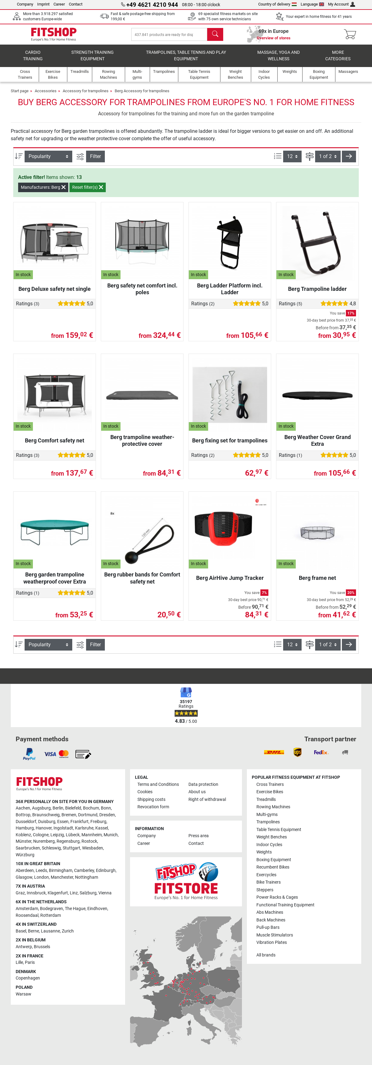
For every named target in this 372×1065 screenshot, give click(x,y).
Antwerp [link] (24, 946)
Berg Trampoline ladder (317, 293)
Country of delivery (277, 4)
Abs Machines (269, 912)
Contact (75, 4)
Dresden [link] (107, 815)
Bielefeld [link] (73, 808)
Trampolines (268, 822)
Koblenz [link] (23, 834)
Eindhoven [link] (97, 908)
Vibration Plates (271, 942)
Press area (198, 835)
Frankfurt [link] (79, 821)
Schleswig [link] (51, 848)
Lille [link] (19, 962)
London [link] (41, 877)
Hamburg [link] (25, 828)
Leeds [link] (41, 870)
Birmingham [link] (60, 870)
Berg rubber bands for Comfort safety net (142, 582)
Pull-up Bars (267, 927)
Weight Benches (271, 837)
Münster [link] (23, 841)
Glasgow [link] (24, 877)
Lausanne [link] (50, 931)
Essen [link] (63, 821)
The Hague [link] (75, 908)
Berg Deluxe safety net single (54, 293)
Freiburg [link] (98, 821)
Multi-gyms (267, 814)
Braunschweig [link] (46, 815)
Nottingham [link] (86, 877)
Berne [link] (33, 931)
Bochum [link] (91, 808)
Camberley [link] (84, 870)
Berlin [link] (58, 808)
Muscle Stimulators (274, 935)
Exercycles (266, 874)
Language (312, 4)
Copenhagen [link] (28, 978)
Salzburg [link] (88, 893)
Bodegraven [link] (51, 908)
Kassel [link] (101, 828)
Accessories (46, 95)
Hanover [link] (44, 828)
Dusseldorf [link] (26, 821)
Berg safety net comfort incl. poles (142, 293)
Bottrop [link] (23, 815)
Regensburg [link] (68, 841)
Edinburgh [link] (106, 870)
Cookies (144, 791)
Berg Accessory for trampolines (142, 95)
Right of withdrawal (207, 799)
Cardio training (33, 60)
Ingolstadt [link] (63, 828)
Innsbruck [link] (36, 893)
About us (197, 791)
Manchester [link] (62, 877)
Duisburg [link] (46, 821)
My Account (341, 4)
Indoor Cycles (269, 844)
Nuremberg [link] (44, 841)
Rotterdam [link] (50, 915)
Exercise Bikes (269, 791)
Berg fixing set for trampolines (229, 444)
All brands (265, 955)
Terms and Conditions (158, 784)
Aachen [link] (23, 808)
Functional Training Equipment (285, 905)
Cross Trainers (270, 784)
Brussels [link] (42, 946)
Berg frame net (317, 582)
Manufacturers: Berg (43, 191)
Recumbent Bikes (272, 867)
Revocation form (153, 807)
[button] (349, 161)
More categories (337, 60)
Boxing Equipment (273, 859)
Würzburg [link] (25, 854)
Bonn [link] (106, 808)
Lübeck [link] (73, 834)
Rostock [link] (89, 841)
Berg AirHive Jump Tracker (230, 582)
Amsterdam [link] (27, 908)
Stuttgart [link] (71, 848)
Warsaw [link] (23, 994)
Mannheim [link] (91, 834)
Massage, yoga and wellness (278, 60)
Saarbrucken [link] (28, 848)
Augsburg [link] (41, 808)
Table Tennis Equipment (278, 829)
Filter (95, 161)
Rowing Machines (273, 807)
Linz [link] (74, 893)
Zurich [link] (68, 931)
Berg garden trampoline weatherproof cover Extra (54, 582)
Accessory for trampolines (86, 95)
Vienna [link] (105, 893)
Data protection (203, 784)
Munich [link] (111, 834)
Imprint (43, 4)
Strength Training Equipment (92, 60)
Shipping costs (151, 799)
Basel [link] (21, 931)
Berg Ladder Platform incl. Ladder (230, 293)
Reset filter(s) (87, 191)
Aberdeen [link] (25, 870)
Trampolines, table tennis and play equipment (186, 60)
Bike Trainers (268, 882)
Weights (264, 852)
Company (25, 4)
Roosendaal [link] (27, 915)
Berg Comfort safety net (54, 444)
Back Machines (270, 920)
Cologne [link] (41, 834)
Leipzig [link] (57, 834)
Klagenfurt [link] (58, 893)
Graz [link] (20, 893)
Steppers (264, 890)
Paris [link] (30, 962)
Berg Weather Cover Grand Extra (317, 444)
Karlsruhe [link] (84, 828)
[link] (29, 754)
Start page (20, 95)
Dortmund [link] (87, 815)
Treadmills (266, 799)
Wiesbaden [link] (92, 848)
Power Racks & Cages (277, 897)
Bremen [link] (68, 815)
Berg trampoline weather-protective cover (142, 444)
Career (59, 4)
